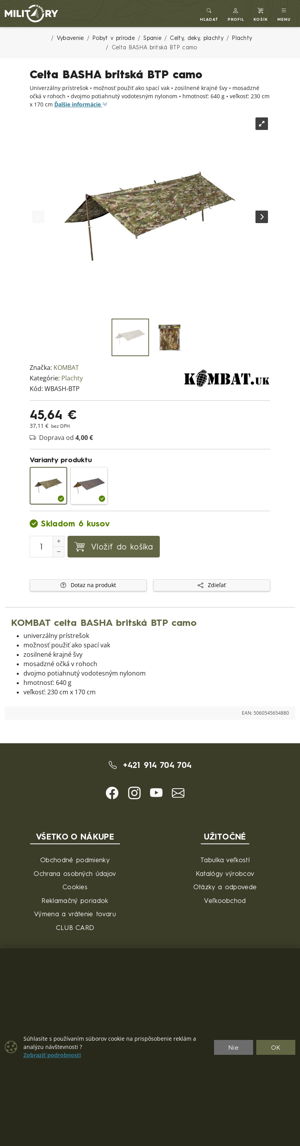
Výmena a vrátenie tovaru (75, 914)
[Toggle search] (209, 13)
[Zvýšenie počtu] (58, 541)
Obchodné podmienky (75, 860)
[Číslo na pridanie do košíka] (41, 546)
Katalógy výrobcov (225, 873)
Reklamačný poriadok (74, 900)
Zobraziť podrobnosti (52, 1055)
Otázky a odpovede (225, 887)
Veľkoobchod (225, 900)
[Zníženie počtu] (58, 551)
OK (276, 1047)
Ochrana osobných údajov (75, 873)
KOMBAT (66, 368)
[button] (236, 13)
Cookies (75, 887)
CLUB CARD (75, 927)
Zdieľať (212, 585)
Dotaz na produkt (88, 585)
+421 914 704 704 (150, 765)
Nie (233, 1047)
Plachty (72, 378)
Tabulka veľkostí (225, 860)
